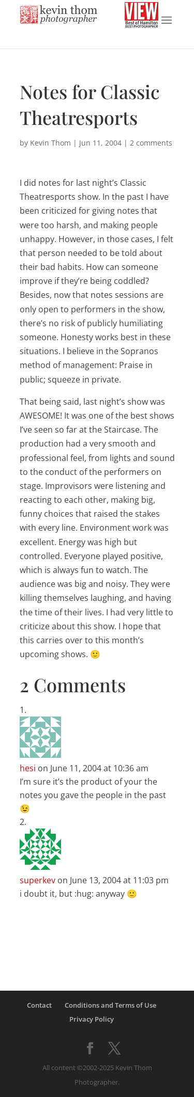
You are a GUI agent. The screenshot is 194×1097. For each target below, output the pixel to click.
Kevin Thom (50, 143)
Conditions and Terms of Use (110, 1005)
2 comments (151, 143)
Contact (39, 1005)
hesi (28, 768)
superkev (37, 880)
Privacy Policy (91, 1019)
